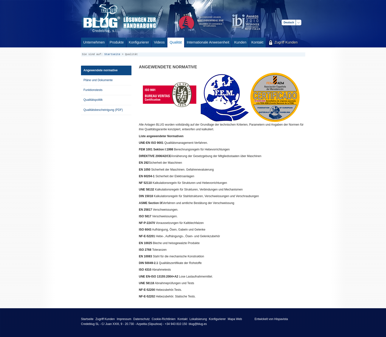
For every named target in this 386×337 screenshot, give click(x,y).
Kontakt (182, 319)
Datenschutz (141, 319)
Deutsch (289, 22)
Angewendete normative (100, 70)
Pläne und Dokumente (98, 80)
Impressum (124, 319)
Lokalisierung (198, 319)
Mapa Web (235, 319)
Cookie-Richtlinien (164, 319)
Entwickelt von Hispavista (271, 319)
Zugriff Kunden (105, 319)
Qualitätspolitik (93, 100)
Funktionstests (92, 90)
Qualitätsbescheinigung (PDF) (103, 110)
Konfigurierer (217, 319)
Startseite (112, 54)
